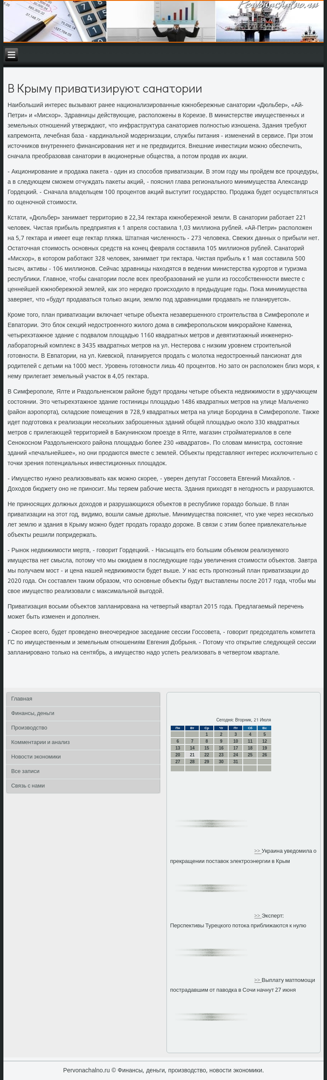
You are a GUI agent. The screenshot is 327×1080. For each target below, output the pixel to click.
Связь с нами (28, 786)
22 (206, 755)
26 (264, 755)
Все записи (25, 771)
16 (221, 748)
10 (235, 741)
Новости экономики (36, 757)
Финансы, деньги (32, 713)
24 (235, 755)
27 (177, 761)
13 (177, 748)
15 (206, 748)
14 (192, 748)
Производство (29, 728)
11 (250, 741)
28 (192, 761)
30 (221, 761)
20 (177, 755)
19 (264, 748)
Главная (21, 699)
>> (257, 852)
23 (221, 755)
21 (192, 755)
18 (250, 748)
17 (235, 748)
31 (235, 761)
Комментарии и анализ (40, 742)
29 (206, 761)
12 (264, 741)
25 (250, 755)
